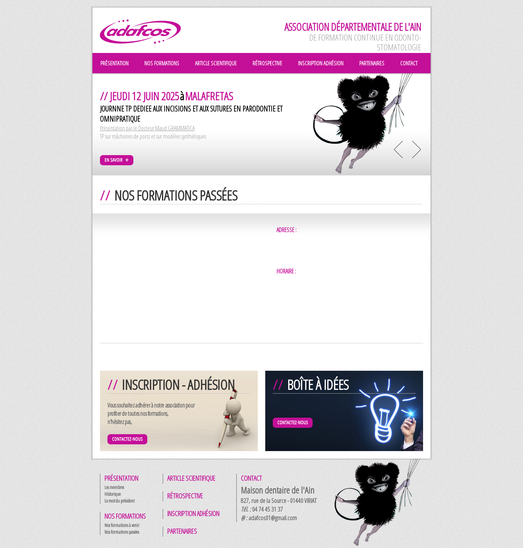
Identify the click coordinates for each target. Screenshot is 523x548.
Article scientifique (191, 478)
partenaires (371, 63)
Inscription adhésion (193, 513)
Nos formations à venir (121, 525)
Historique (112, 494)
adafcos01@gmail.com (272, 517)
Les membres (114, 487)
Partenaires (182, 531)
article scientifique (216, 63)
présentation (114, 63)
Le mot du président (119, 500)
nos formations (161, 63)
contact (408, 63)
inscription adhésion (320, 63)
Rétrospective (185, 495)
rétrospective (267, 63)
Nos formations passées (121, 531)
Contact (251, 478)
